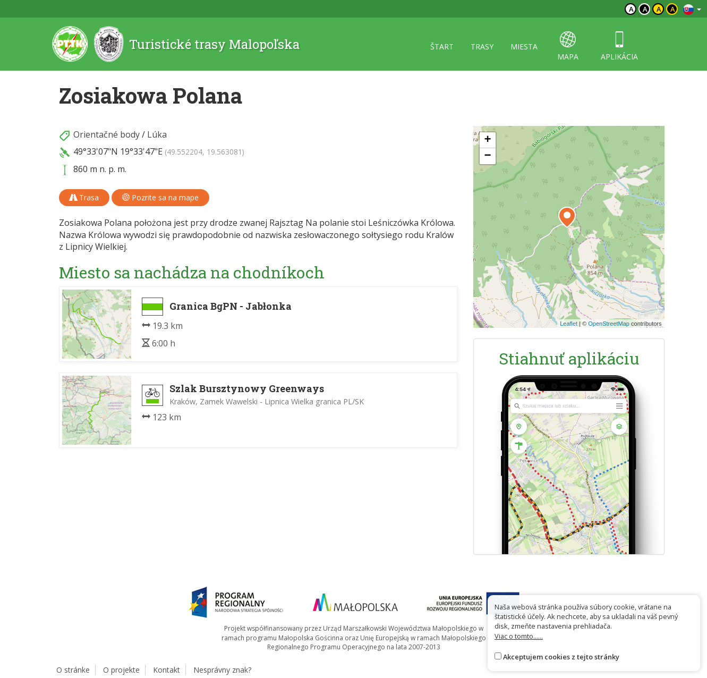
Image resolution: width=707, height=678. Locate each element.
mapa (567, 46)
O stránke (73, 670)
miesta (524, 46)
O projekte (121, 670)
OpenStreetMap (608, 323)
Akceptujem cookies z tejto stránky (561, 657)
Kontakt (166, 670)
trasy (482, 46)
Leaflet (568, 323)
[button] (567, 217)
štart (442, 46)
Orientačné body (106, 134)
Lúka (157, 134)
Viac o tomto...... (519, 636)
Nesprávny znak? (222, 670)
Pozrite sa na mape (160, 197)
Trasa (84, 197)
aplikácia (619, 46)
